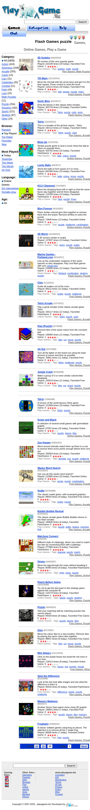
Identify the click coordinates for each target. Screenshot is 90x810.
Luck (4, 93)
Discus (25, 796)
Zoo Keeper (44, 442)
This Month (7, 166)
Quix (40, 630)
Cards (5, 75)
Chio (40, 282)
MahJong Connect (47, 536)
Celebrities (7, 82)
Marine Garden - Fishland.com (46, 256)
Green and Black (46, 419)
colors (66, 155)
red (66, 666)
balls (59, 176)
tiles (60, 339)
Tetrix (40, 399)
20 (43, 746)
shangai (61, 552)
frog (59, 737)
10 (36, 746)
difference (62, 692)
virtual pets (52, 266)
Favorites (6, 140)
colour (66, 176)
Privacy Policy (58, 788)
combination (82, 224)
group (73, 176)
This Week (7, 162)
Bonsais (26, 782)
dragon (75, 527)
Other (5, 118)
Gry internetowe (10, 188)
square (66, 91)
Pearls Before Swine (48, 582)
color (74, 112)
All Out (41, 349)
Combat (6, 86)
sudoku (60, 69)
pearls (62, 598)
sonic (80, 112)
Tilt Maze (42, 78)
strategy (84, 273)
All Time (6, 170)
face (60, 199)
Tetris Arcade (44, 303)
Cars (4, 78)
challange (42, 694)
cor (64, 339)
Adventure (7, 67)
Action (5, 64)
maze (81, 91)
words (60, 481)
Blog (57, 792)
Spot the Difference (48, 676)
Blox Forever (44, 208)
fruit (39, 529)
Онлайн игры (9, 192)
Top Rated (7, 137)
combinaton (73, 273)
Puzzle (5, 104)
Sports (5, 111)
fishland (62, 273)
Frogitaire (42, 724)
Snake (40, 490)
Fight (4, 89)
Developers (60, 779)
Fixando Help (26, 778)
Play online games (25, 787)
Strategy (6, 115)
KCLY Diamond (46, 185)
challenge (70, 224)
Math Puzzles (9, 97)
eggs (61, 573)
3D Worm (42, 234)
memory (83, 714)
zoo (69, 458)
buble (68, 527)
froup (73, 199)
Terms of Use (58, 783)
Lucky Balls (44, 165)
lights (61, 362)
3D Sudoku (43, 57)
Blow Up (42, 142)
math (68, 69)
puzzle (75, 69)
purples (72, 666)
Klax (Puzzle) (44, 326)
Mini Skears (44, 653)
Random (6, 129)
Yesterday (7, 159)
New (4, 144)
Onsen (41, 561)
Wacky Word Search (48, 468)
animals (62, 458)
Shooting (6, 107)
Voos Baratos (26, 793)
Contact (59, 794)
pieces (68, 433)
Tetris (60, 112)
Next (84, 746)
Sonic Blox (43, 101)
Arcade (5, 71)
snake (77, 245)
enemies (84, 527)
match (77, 552)
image (72, 692)
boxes (60, 666)
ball (59, 91)
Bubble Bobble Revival (50, 511)
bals (59, 155)
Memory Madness (47, 701)
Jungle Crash (45, 372)
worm (62, 245)
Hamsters (27, 775)
